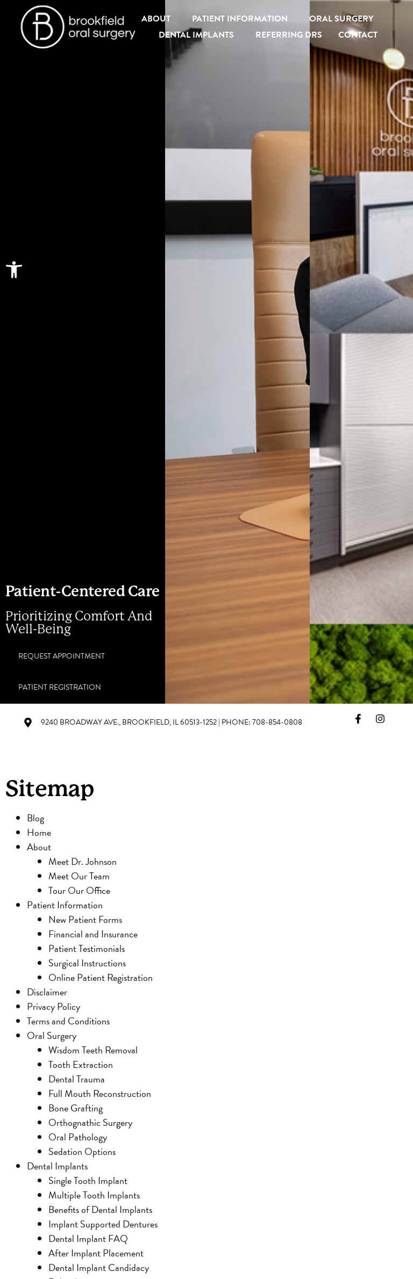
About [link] (158, 18)
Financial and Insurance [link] (93, 934)
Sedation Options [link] (82, 1151)
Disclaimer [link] (47, 992)
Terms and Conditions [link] (68, 1021)
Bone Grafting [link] (75, 1108)
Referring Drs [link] (288, 34)
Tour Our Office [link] (79, 890)
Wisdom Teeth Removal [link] (93, 1050)
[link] (14, 270)
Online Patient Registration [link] (100, 977)
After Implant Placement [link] (96, 1253)
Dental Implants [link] (199, 34)
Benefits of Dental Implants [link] (100, 1209)
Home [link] (39, 832)
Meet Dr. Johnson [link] (82, 861)
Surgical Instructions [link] (87, 963)
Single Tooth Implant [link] (87, 1180)
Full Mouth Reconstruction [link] (99, 1093)
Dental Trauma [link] (76, 1079)
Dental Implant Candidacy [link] (98, 1267)
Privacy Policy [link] (53, 1006)
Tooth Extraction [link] (80, 1064)
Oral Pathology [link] (77, 1137)
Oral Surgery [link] (344, 18)
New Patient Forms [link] (85, 919)
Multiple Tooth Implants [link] (94, 1195)
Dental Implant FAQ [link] (88, 1238)
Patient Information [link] (242, 18)
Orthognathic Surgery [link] (90, 1122)
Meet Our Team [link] (79, 876)
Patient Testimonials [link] (86, 948)
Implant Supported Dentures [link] (103, 1224)
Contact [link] (358, 34)
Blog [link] (35, 818)
